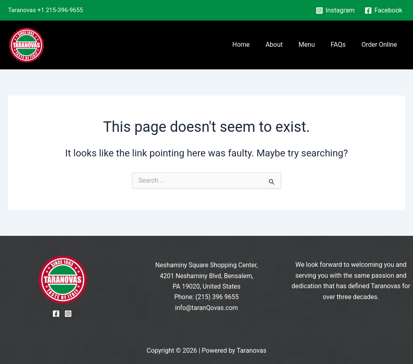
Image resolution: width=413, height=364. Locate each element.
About (284, 44)
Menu (314, 44)
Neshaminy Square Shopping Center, (206, 265)
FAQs (342, 44)
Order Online (380, 44)
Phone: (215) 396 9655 (206, 297)
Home (254, 44)
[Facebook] (383, 10)
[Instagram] (335, 10)
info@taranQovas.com (207, 308)
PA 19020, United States (206, 286)
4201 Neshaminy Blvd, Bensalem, (206, 276)
